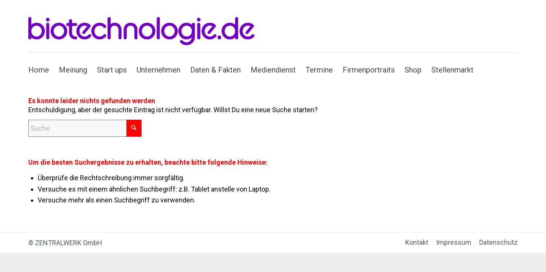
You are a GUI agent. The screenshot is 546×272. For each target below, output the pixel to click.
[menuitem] (41, 69)
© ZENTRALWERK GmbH (65, 243)
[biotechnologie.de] (145, 26)
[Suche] (84, 128)
